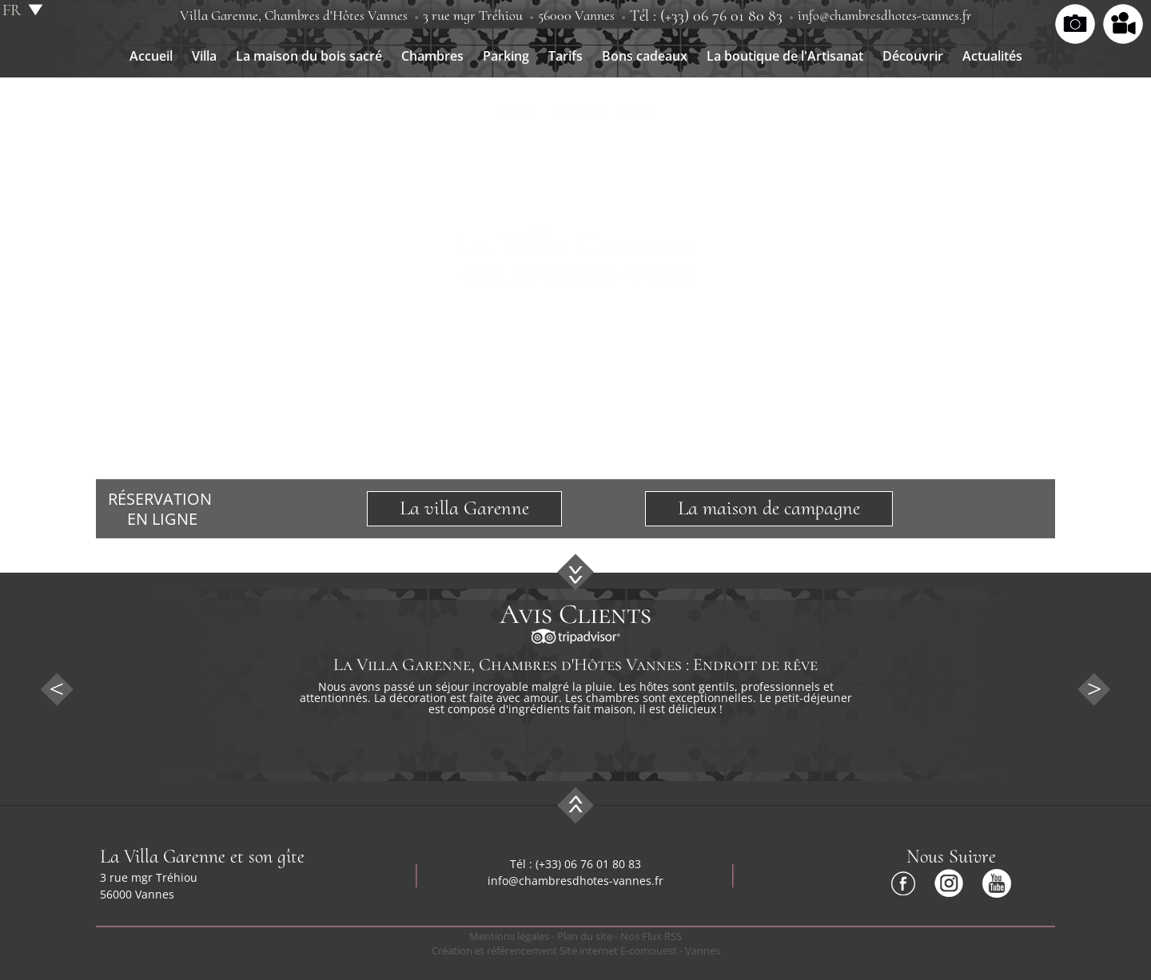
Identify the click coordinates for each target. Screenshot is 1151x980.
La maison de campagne (769, 508)
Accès (517, 110)
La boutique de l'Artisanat (785, 56)
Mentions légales (509, 936)
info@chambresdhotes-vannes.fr (885, 15)
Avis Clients (575, 614)
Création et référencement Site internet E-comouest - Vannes (576, 950)
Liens (636, 110)
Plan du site (584, 936)
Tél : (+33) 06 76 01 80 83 (706, 16)
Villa (204, 56)
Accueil (151, 56)
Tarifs (565, 56)
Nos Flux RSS (651, 936)
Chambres (432, 56)
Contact (577, 110)
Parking (506, 56)
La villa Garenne (464, 508)
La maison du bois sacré (309, 56)
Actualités (992, 56)
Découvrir (912, 56)
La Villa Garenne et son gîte (202, 856)
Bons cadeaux (644, 56)
